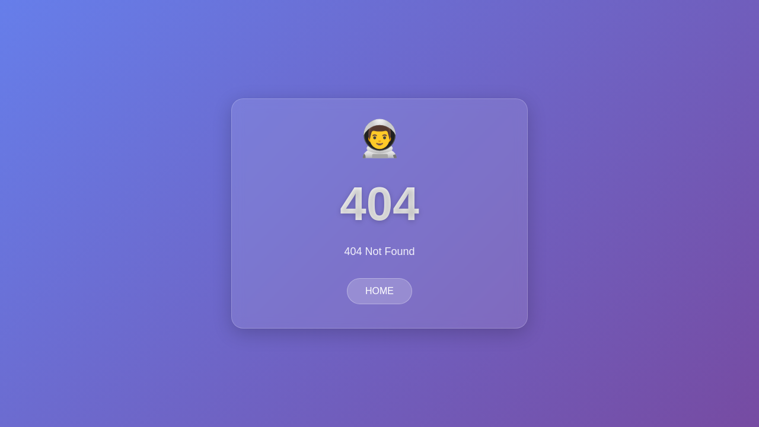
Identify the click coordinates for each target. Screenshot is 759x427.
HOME (379, 291)
